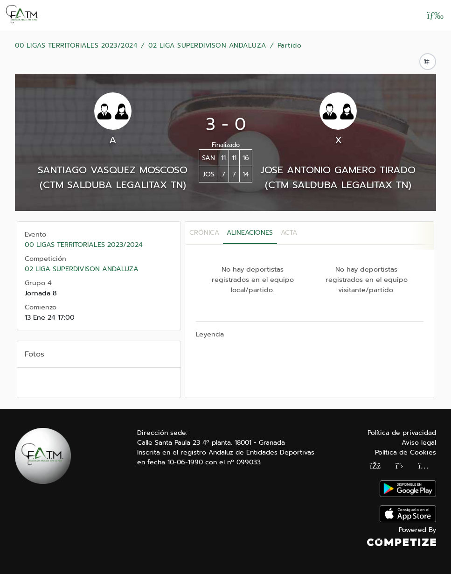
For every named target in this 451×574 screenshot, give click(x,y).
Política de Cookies (405, 452)
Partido (290, 45)
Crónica (204, 233)
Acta (289, 233)
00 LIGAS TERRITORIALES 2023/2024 (76, 45)
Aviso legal (419, 443)
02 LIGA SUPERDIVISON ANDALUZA (207, 45)
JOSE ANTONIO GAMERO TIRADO (338, 169)
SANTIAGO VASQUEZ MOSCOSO (112, 169)
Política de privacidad (402, 433)
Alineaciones (250, 233)
